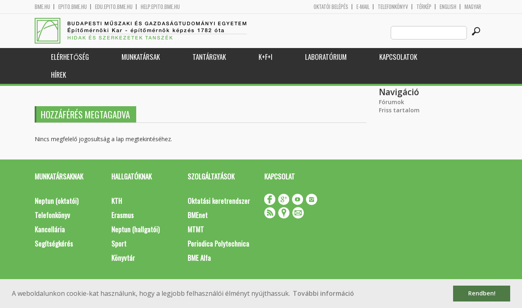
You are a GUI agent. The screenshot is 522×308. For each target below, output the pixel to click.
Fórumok (391, 102)
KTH (116, 201)
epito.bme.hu (72, 6)
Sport (118, 243)
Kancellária (50, 229)
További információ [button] (323, 293)
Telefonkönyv (393, 6)
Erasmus (122, 215)
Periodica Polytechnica (218, 243)
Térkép (423, 6)
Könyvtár (123, 258)
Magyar (472, 6)
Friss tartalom (399, 110)
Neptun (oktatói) (56, 201)
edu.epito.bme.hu (114, 6)
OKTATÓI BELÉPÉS (331, 6)
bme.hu (42, 6)
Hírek (58, 75)
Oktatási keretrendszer (219, 201)
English (448, 6)
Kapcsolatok (398, 57)
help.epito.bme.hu (160, 6)
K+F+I (265, 57)
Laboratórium (326, 57)
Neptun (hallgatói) (135, 229)
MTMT (196, 229)
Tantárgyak (209, 57)
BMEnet (198, 215)
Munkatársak (141, 57)
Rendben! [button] (481, 293)
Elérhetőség (70, 57)
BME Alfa (199, 258)
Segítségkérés (54, 243)
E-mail (362, 6)
